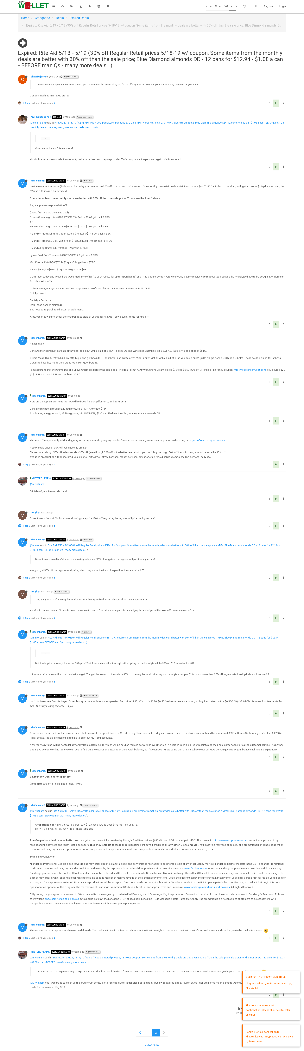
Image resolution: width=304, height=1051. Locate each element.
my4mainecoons (40, 117)
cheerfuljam (37, 76)
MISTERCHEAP (40, 478)
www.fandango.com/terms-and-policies (207, 887)
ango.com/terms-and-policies (62, 898)
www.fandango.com (196, 868)
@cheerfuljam (84, 117)
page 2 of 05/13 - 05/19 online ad (207, 440)
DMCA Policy (152, 1044)
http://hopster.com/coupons (250, 369)
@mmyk (88, 181)
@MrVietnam (70, 77)
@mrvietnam (37, 484)
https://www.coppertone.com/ (231, 840)
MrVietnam (37, 180)
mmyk (34, 512)
